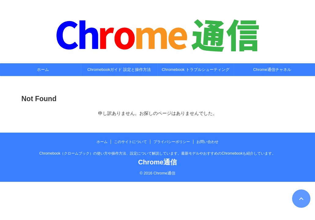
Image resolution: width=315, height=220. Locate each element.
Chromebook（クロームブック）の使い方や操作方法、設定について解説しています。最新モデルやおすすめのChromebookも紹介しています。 (157, 153)
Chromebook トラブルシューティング (195, 69)
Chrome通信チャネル (272, 69)
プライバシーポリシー (171, 142)
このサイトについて (130, 142)
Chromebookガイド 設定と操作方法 (119, 69)
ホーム (43, 69)
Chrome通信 (157, 162)
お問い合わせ (207, 142)
